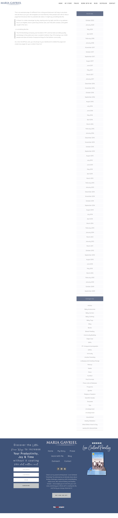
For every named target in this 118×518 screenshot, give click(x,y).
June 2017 (90, 65)
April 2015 (90, 174)
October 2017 (90, 52)
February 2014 (90, 228)
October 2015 (90, 146)
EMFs (89, 342)
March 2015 (89, 178)
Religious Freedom (90, 394)
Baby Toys (90, 320)
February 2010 (89, 277)
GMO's (90, 350)
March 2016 (89, 124)
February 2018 (90, 38)
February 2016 (90, 128)
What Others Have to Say (90, 424)
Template (90, 401)
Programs (90, 387)
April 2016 (90, 119)
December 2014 (90, 192)
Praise (76, 3)
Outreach (103, 3)
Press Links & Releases (90, 383)
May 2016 (90, 115)
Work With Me (86, 3)
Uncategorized (89, 412)
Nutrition (89, 376)
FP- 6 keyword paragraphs (90, 346)
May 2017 (90, 70)
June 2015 (90, 165)
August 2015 (89, 156)
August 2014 (89, 210)
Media (90, 368)
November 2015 (90, 142)
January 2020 (90, 25)
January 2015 (90, 187)
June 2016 (90, 110)
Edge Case (90, 339)
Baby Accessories (90, 309)
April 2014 (90, 219)
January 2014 (90, 232)
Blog (96, 3)
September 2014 (90, 205)
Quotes (90, 390)
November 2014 (90, 196)
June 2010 (90, 264)
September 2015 (90, 151)
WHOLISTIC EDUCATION (90, 428)
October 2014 (90, 201)
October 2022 (90, 20)
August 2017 (89, 61)
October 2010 (90, 250)
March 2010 (89, 273)
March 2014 (89, 223)
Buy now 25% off (61, 495)
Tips (90, 405)
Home (61, 3)
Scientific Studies (90, 398)
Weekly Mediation (89, 421)
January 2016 (90, 133)
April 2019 (90, 34)
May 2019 (90, 29)
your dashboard (46, 42)
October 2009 (90, 286)
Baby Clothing (90, 316)
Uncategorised (89, 409)
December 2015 (90, 137)
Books (90, 328)
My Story (68, 3)
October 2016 (90, 92)
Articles (90, 305)
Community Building (90, 335)
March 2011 (90, 246)
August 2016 (89, 101)
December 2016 (90, 83)
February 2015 (90, 183)
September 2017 (90, 56)
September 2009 (90, 291)
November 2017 (90, 47)
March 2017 (89, 74)
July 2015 (90, 160)
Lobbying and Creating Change (89, 361)
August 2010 (90, 259)
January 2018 (90, 43)
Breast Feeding (89, 331)
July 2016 (90, 106)
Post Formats (90, 379)
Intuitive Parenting (90, 357)
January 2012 (90, 241)
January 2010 (90, 282)
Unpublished (90, 417)
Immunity (90, 353)
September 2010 (90, 255)
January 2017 (90, 79)
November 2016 (90, 88)
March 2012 (89, 237)
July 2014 (90, 214)
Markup (90, 364)
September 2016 (90, 97)
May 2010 (90, 268)
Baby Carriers (90, 313)
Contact (112, 3)
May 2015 (90, 169)
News (90, 372)
